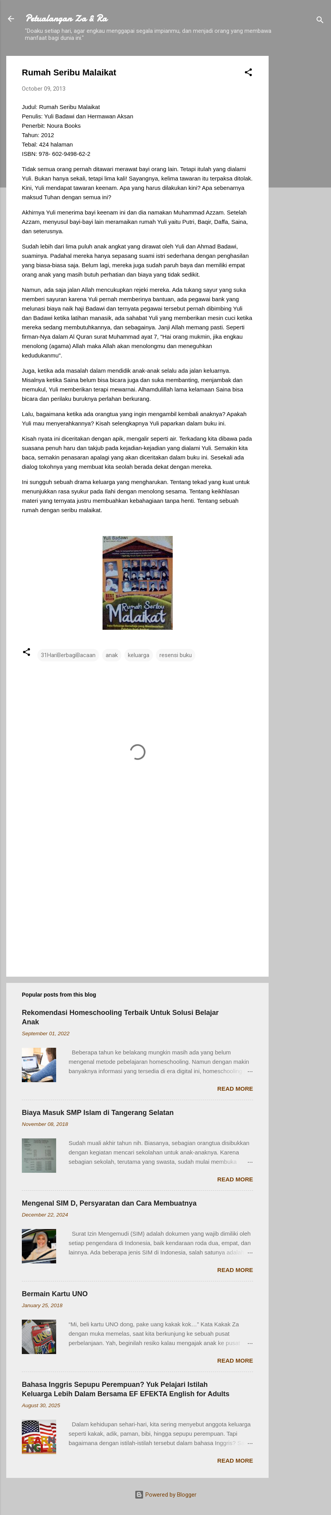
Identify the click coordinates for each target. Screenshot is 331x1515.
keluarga (138, 655)
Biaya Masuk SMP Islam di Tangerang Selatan (97, 1113)
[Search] (320, 21)
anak (112, 655)
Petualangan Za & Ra (66, 18)
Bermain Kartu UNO (55, 1294)
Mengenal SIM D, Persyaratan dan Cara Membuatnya (109, 1203)
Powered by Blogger (165, 1494)
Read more (235, 1088)
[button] (248, 74)
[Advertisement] (300, 173)
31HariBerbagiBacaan (68, 655)
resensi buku (175, 655)
